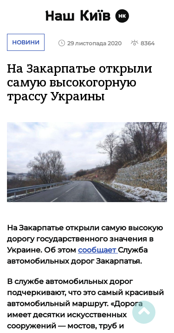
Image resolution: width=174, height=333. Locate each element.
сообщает (98, 250)
